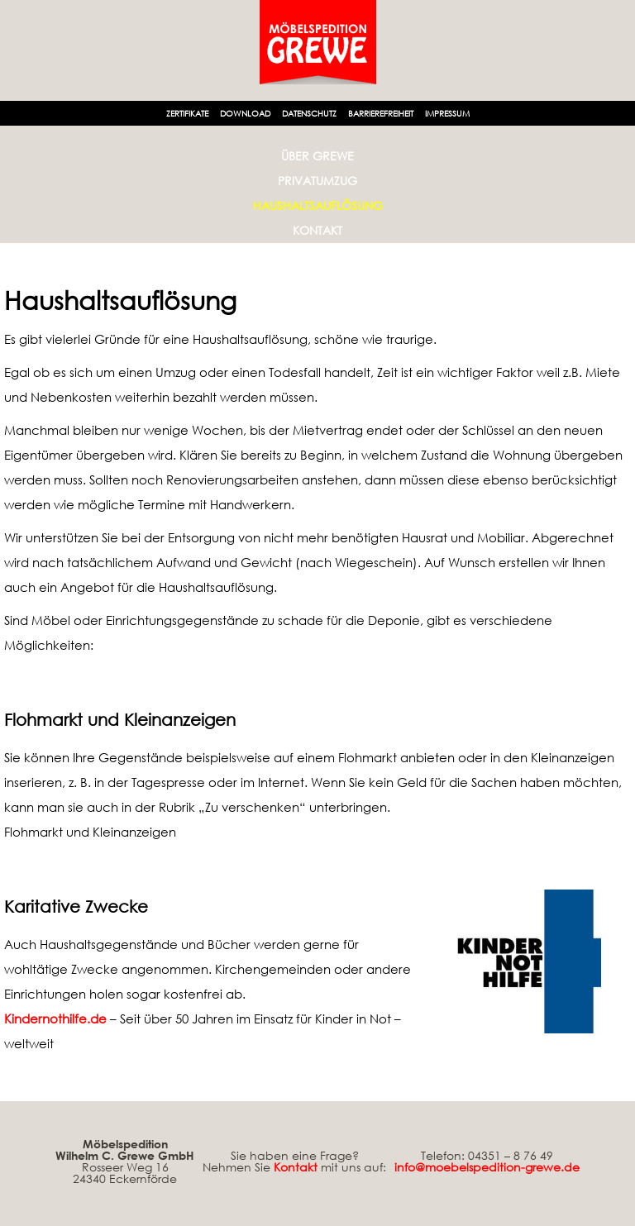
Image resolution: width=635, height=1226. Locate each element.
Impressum (447, 113)
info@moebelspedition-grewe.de (487, 1167)
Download (245, 113)
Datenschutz (309, 113)
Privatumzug (317, 181)
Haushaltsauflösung (318, 205)
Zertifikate (187, 113)
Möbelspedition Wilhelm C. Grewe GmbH (124, 1149)
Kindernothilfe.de (55, 1018)
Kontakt (317, 230)
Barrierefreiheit (380, 113)
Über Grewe (317, 156)
